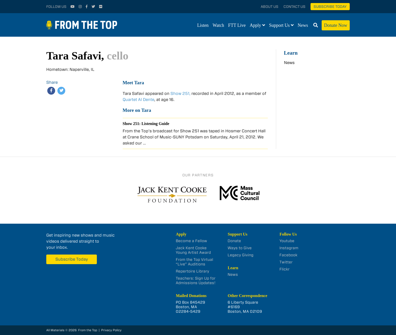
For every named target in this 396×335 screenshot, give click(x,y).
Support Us (279, 25)
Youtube (286, 241)
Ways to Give (240, 248)
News (303, 25)
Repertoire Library (192, 271)
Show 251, (180, 93)
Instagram (288, 248)
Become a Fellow (191, 241)
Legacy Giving (240, 255)
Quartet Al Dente (138, 99)
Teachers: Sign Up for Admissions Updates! (195, 280)
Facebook (288, 255)
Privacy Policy (111, 330)
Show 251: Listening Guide (146, 123)
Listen (203, 25)
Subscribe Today (330, 7)
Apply (255, 25)
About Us (269, 7)
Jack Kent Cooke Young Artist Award (193, 250)
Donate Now (335, 25)
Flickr (284, 269)
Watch (218, 25)
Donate (234, 241)
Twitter (286, 262)
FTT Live (237, 25)
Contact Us (294, 7)
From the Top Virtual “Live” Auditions (194, 261)
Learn (291, 53)
